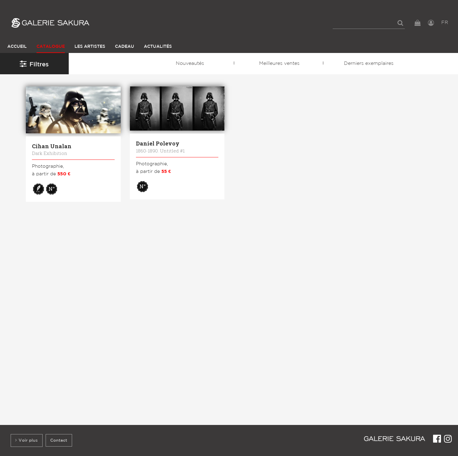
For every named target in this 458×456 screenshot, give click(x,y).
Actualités (158, 46)
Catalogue (50, 46)
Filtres (34, 64)
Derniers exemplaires (369, 63)
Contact (58, 440)
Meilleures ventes (279, 63)
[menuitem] (369, 23)
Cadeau (124, 46)
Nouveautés (190, 63)
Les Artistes (90, 46)
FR (444, 22)
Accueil (17, 46)
